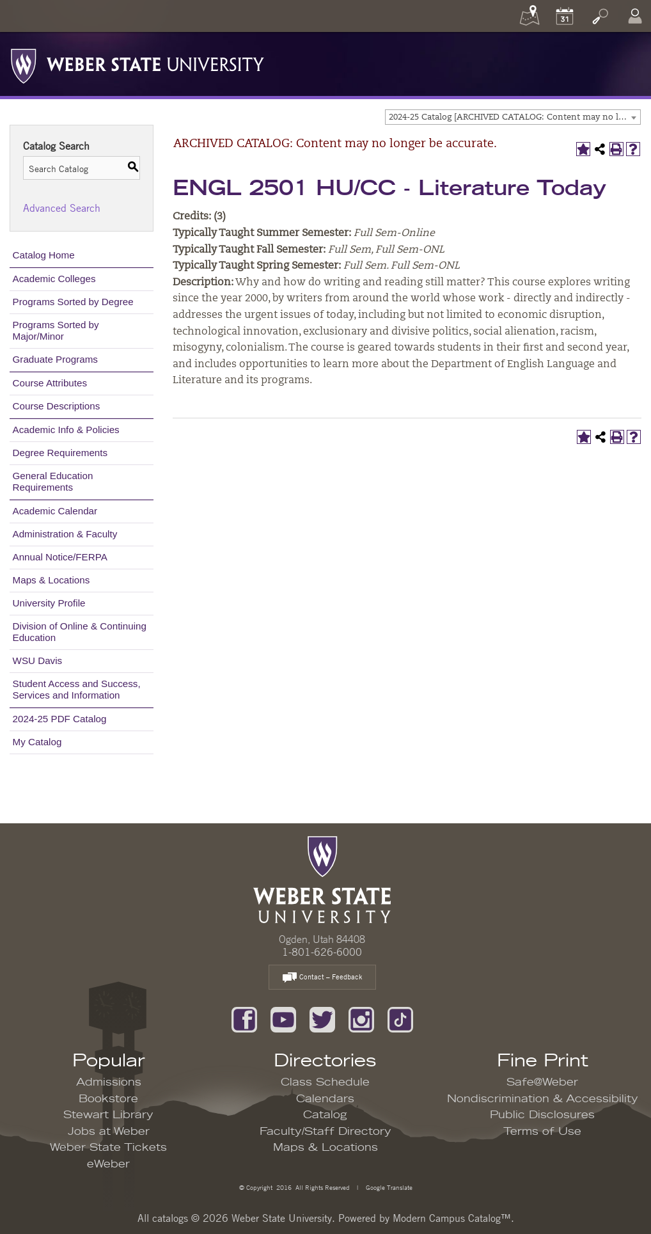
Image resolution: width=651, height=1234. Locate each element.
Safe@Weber (542, 1082)
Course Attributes (50, 382)
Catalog (325, 1115)
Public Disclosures (542, 1115)
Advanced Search (61, 208)
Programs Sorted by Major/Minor (56, 330)
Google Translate (388, 1187)
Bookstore (108, 1099)
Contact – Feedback (322, 978)
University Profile (49, 602)
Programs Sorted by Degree (73, 301)
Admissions (108, 1082)
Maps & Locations (51, 579)
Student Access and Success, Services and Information (77, 689)
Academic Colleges (54, 278)
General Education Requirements (53, 481)
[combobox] (513, 117)
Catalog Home (44, 254)
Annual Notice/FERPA (60, 556)
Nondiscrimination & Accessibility (542, 1099)
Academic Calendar (55, 510)
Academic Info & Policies (66, 429)
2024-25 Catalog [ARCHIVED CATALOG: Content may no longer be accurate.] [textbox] (514, 117)
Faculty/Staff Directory (325, 1132)
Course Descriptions (56, 405)
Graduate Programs (55, 359)
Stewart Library (108, 1115)
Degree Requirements (60, 452)
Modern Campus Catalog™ (452, 1218)
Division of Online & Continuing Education (79, 632)
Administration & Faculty (65, 533)
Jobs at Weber (109, 1132)
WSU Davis (38, 660)
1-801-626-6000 (322, 951)
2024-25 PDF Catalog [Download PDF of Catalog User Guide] (60, 718)
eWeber (108, 1164)
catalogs (170, 1218)
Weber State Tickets (108, 1148)
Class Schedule (325, 1082)
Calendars (325, 1099)
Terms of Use (542, 1132)
